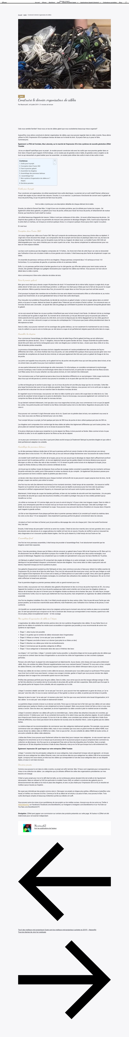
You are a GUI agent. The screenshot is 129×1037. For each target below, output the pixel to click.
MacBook (52, 4)
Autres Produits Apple (69, 4)
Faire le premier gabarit (28, 168)
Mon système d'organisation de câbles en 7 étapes (35, 179)
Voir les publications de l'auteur (45, 828)
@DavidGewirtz (23, 805)
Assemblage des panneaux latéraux (33, 173)
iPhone (44, 4)
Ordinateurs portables (110, 4)
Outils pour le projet (27, 163)
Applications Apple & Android (89, 4)
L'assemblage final (27, 176)
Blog (120, 4)
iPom (4, 4)
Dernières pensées (27, 183)
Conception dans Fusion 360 (30, 166)
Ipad (58, 4)
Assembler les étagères (29, 171)
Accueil (37, 4)
